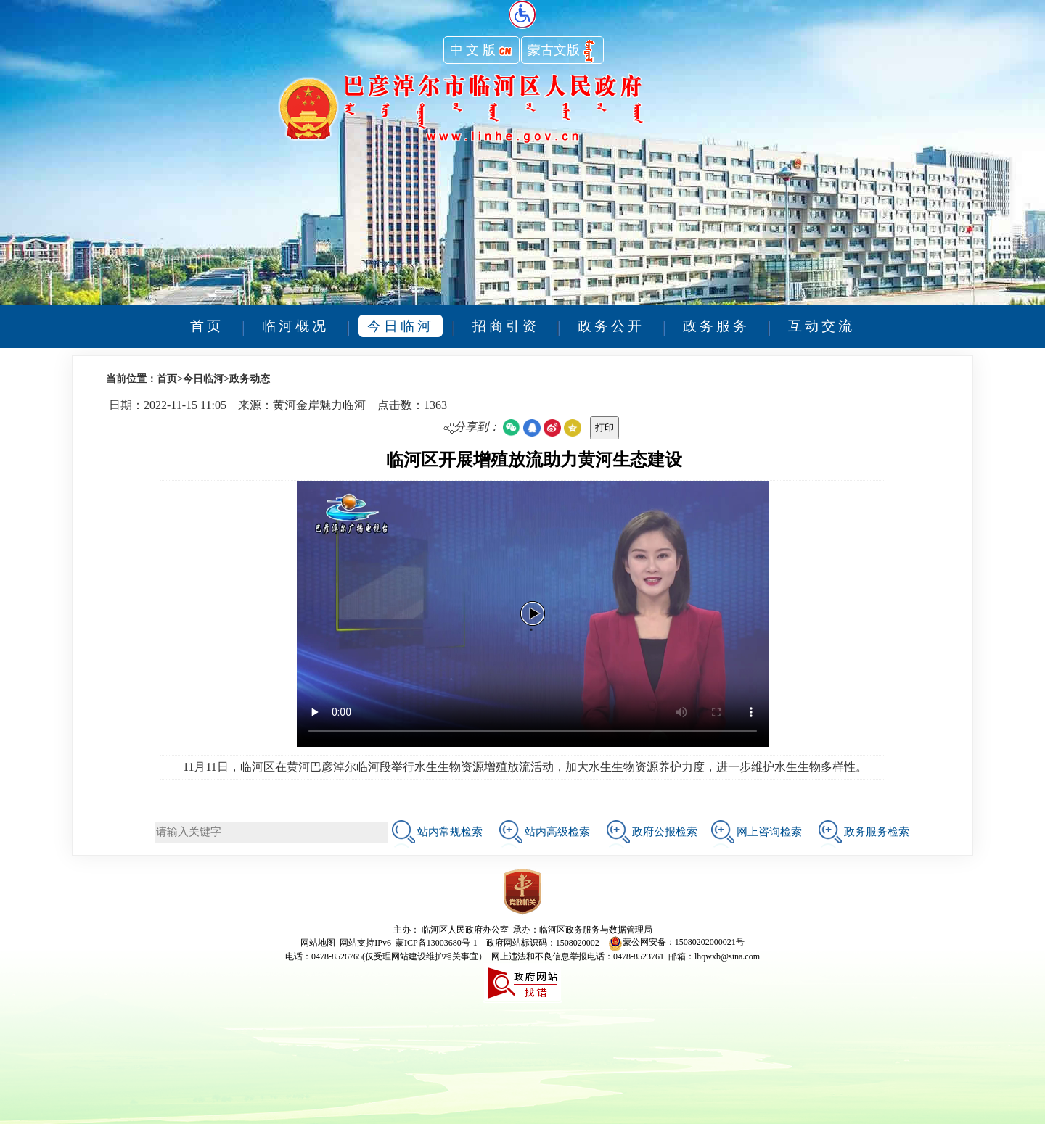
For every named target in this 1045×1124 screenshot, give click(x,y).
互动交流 (821, 326)
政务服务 (716, 326)
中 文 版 (481, 51)
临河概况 (295, 326)
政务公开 (611, 326)
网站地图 (317, 942)
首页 (207, 326)
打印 (604, 427)
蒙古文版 (562, 51)
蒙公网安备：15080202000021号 (676, 942)
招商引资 (505, 326)
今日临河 (400, 326)
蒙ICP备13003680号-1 (437, 942)
